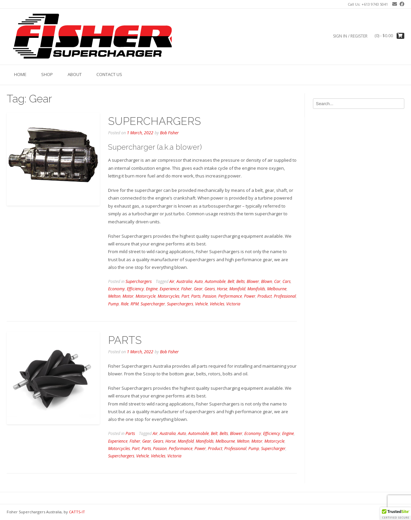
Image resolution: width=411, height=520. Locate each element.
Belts (240, 281)
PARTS (125, 340)
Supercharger (153, 304)
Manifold (237, 289)
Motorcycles (168, 296)
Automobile (215, 281)
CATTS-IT (77, 511)
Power (249, 296)
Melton (114, 296)
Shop (47, 74)
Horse (222, 289)
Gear (198, 289)
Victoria (233, 304)
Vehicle (201, 304)
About (75, 74)
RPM (135, 304)
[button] (395, 513)
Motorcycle (146, 296)
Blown (266, 281)
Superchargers (139, 281)
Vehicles (217, 304)
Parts (195, 296)
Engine (152, 289)
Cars (286, 281)
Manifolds (256, 289)
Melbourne (276, 289)
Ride (125, 304)
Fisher (186, 289)
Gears (209, 289)
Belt (231, 281)
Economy (116, 289)
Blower (253, 281)
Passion (209, 296)
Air (171, 281)
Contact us (109, 74)
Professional (285, 296)
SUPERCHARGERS (154, 121)
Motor (128, 296)
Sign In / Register (350, 36)
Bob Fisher (169, 133)
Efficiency (135, 289)
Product (264, 296)
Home (20, 74)
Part (185, 296)
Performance (230, 296)
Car (277, 281)
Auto (198, 281)
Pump (113, 304)
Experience (169, 289)
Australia (184, 281)
